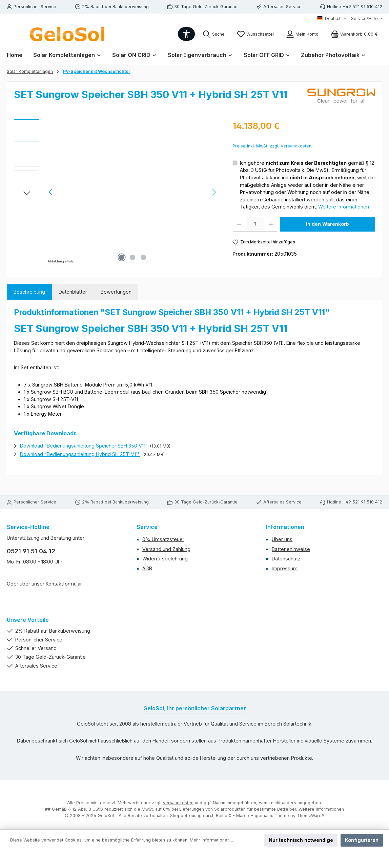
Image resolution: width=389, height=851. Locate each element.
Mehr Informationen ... (212, 840)
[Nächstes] (214, 192)
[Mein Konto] (302, 34)
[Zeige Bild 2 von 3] (132, 257)
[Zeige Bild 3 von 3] (143, 257)
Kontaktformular (64, 584)
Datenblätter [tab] (73, 292)
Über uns (282, 539)
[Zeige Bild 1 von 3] (121, 257)
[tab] (29, 292)
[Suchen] (213, 34)
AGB (147, 568)
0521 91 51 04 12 (31, 551)
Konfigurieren (361, 840)
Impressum (285, 568)
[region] (116, 192)
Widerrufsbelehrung (165, 558)
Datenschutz (286, 558)
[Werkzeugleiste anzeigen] (186, 34)
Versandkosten (178, 802)
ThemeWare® (311, 815)
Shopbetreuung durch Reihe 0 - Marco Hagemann (221, 815)
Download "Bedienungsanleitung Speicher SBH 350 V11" (84, 446)
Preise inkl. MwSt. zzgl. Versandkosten (271, 146)
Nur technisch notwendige (301, 840)
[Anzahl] (255, 224)
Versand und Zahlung (166, 549)
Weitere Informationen (343, 207)
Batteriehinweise (291, 549)
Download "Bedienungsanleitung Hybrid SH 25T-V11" (80, 454)
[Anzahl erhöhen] (271, 224)
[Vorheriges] (51, 192)
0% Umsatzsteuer (163, 539)
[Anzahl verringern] (239, 224)
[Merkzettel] (255, 34)
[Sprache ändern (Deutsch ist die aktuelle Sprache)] (331, 19)
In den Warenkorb (327, 224)
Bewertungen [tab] (116, 292)
